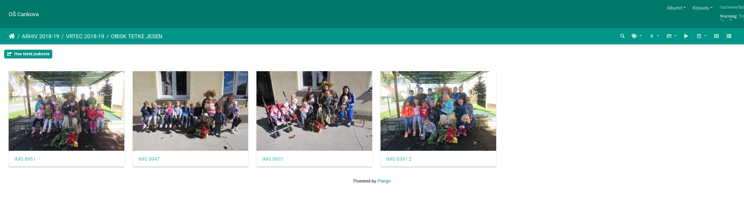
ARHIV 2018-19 (40, 36)
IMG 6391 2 (405, 160)
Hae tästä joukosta (28, 53)
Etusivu (12, 36)
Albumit (674, 8)
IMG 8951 (25, 160)
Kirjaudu (701, 8)
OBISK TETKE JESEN (136, 36)
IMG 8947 (151, 160)
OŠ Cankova (24, 14)
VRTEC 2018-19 (85, 36)
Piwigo (384, 182)
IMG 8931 (277, 160)
